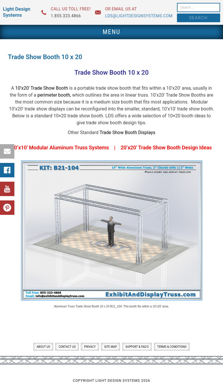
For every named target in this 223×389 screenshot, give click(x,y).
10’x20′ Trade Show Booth (41, 88)
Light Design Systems (16, 12)
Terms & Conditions (171, 346)
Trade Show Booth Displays (127, 132)
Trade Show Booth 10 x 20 (111, 72)
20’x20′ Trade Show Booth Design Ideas (166, 147)
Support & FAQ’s (137, 346)
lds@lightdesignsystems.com (139, 16)
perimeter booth (53, 95)
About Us (43, 346)
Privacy (90, 346)
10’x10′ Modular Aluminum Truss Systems (60, 147)
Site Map (110, 346)
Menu (112, 31)
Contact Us (66, 346)
